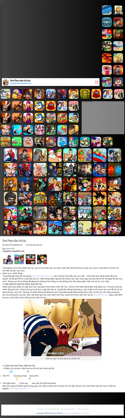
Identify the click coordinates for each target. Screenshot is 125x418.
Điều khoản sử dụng (68, 409)
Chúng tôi (40, 409)
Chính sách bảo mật (52, 409)
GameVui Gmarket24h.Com (12, 245)
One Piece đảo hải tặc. (34, 245)
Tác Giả (85, 409)
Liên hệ (79, 409)
